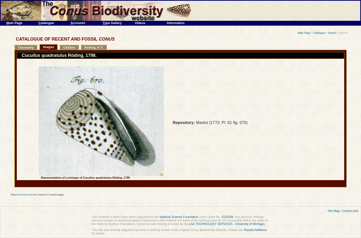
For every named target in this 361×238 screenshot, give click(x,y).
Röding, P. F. (93, 47)
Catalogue (319, 33)
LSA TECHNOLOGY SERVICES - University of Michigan (226, 224)
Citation (69, 47)
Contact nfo (350, 211)
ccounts (78, 23)
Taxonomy (26, 47)
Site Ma (333, 211)
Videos (140, 23)
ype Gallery (112, 23)
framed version (29, 194)
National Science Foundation (179, 217)
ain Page (14, 23)
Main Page (304, 33)
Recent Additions (255, 230)
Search (332, 33)
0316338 (227, 217)
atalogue (46, 23)
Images (48, 47)
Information (176, 23)
